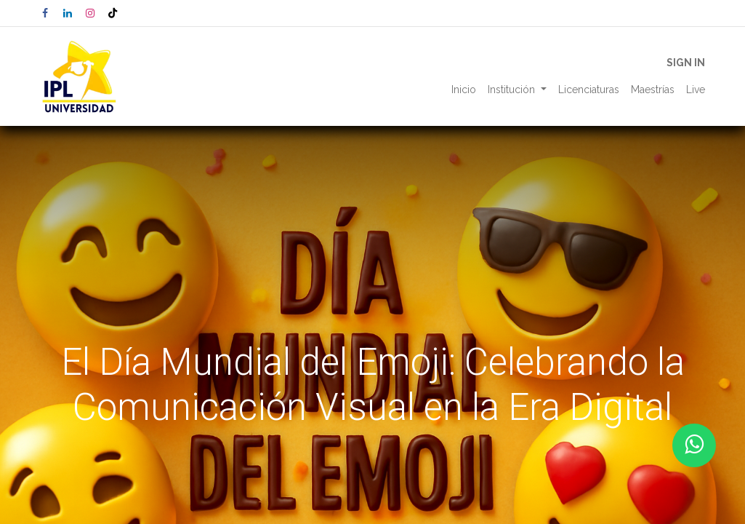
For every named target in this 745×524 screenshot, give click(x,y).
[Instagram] (90, 13)
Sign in (686, 62)
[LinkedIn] (67, 13)
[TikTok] (112, 13)
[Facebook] (45, 13)
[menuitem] (464, 89)
